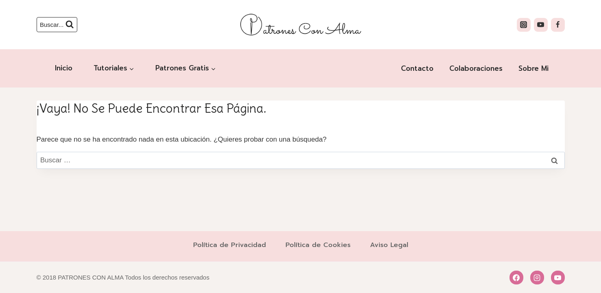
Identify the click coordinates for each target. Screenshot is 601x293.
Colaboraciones (476, 68)
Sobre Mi (533, 68)
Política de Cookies (318, 245)
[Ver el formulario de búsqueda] (57, 24)
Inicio (63, 68)
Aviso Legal (389, 245)
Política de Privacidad (229, 245)
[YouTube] (541, 25)
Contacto (417, 68)
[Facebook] (558, 25)
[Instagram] (524, 25)
